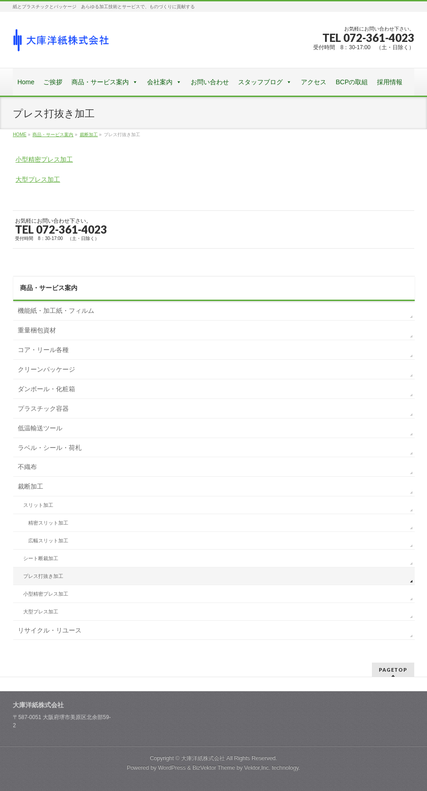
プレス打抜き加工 (43, 576)
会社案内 (160, 82)
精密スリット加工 (48, 523)
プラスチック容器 (43, 408)
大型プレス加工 (37, 179)
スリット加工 (38, 505)
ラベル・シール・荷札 (49, 447)
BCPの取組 (352, 82)
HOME (19, 134)
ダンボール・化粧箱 (46, 389)
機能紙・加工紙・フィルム (56, 310)
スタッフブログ (260, 82)
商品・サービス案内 (100, 82)
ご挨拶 (52, 82)
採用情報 (389, 82)
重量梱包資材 (37, 330)
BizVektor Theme (214, 768)
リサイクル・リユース (49, 630)
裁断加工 (89, 134)
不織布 (27, 466)
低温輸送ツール (40, 428)
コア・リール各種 (43, 349)
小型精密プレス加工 (44, 159)
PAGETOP (393, 670)
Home (25, 82)
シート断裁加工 (40, 558)
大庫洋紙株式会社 (203, 758)
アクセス (313, 82)
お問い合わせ (210, 82)
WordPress (172, 768)
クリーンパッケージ (46, 369)
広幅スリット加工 (48, 540)
